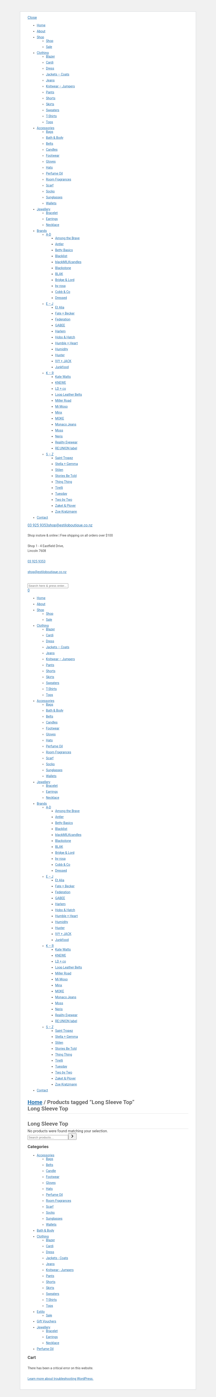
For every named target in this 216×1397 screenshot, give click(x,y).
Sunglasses (54, 197)
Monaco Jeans (65, 424)
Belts (49, 143)
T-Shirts (51, 116)
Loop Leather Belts (68, 394)
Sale (49, 47)
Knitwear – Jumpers (60, 86)
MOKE (59, 418)
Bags (49, 132)
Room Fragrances (58, 179)
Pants (50, 92)
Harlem (60, 331)
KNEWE (60, 382)
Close (32, 17)
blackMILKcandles (68, 262)
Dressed (61, 298)
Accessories (45, 128)
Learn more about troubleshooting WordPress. (61, 1378)
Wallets (51, 203)
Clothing (43, 53)
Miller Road (63, 400)
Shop (40, 37)
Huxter (60, 355)
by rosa (60, 286)
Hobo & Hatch (65, 337)
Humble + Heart (66, 343)
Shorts (50, 98)
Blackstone (63, 268)
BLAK (59, 274)
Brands (42, 231)
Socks (50, 191)
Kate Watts (63, 376)
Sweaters (52, 110)
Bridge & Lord (64, 280)
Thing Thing (63, 482)
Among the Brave (67, 238)
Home (41, 25)
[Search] (72, 1136)
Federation (62, 319)
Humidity (61, 349)
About (41, 31)
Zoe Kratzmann (66, 511)
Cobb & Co (62, 292)
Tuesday (61, 493)
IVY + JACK (63, 361)
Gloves (51, 161)
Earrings (52, 219)
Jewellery (43, 209)
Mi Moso (61, 406)
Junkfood (62, 367)
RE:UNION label (66, 448)
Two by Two (63, 499)
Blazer (50, 56)
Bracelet (52, 213)
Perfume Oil (54, 173)
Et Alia (59, 307)
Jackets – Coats (57, 74)
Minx (58, 412)
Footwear (52, 155)
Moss (59, 430)
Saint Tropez (64, 458)
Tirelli (59, 488)
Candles (51, 149)
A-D (48, 234)
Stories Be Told (66, 476)
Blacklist (61, 256)
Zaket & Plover (65, 505)
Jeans (50, 80)
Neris (59, 436)
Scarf (50, 185)
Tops (49, 122)
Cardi (50, 62)
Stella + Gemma (66, 464)
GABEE (60, 325)
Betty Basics (64, 250)
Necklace (52, 225)
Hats (49, 167)
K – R (50, 373)
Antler (59, 244)
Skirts (50, 104)
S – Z (50, 454)
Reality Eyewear (66, 442)
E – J (49, 304)
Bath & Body (54, 137)
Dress (50, 68)
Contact (42, 517)
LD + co (60, 388)
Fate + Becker (65, 313)
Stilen (59, 470)
